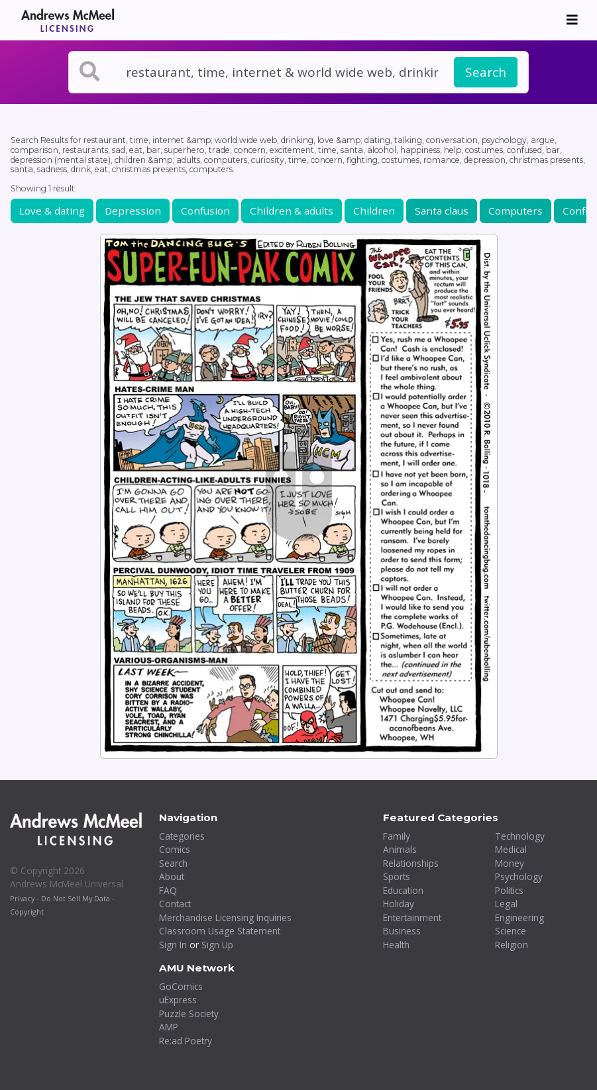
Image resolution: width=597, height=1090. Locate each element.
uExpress (178, 999)
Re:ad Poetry (185, 1040)
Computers (515, 210)
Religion (511, 944)
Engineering (519, 917)
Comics (174, 849)
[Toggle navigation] (572, 20)
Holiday (398, 903)
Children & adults (291, 210)
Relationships (411, 863)
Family (396, 836)
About (171, 876)
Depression (133, 210)
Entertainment (412, 917)
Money (509, 863)
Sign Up (217, 944)
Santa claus (441, 210)
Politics (509, 890)
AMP (168, 1026)
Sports (396, 876)
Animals (400, 849)
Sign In (173, 944)
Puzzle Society (189, 1013)
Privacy (22, 898)
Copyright (27, 912)
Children (374, 210)
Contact (175, 903)
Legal (506, 903)
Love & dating (52, 210)
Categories (182, 836)
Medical (511, 849)
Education (403, 890)
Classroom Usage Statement (219, 930)
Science (510, 930)
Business (402, 930)
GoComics (181, 986)
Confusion (205, 210)
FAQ (168, 890)
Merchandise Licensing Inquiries (225, 917)
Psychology (519, 876)
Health (396, 944)
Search (485, 72)
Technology (520, 836)
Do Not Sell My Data (75, 898)
